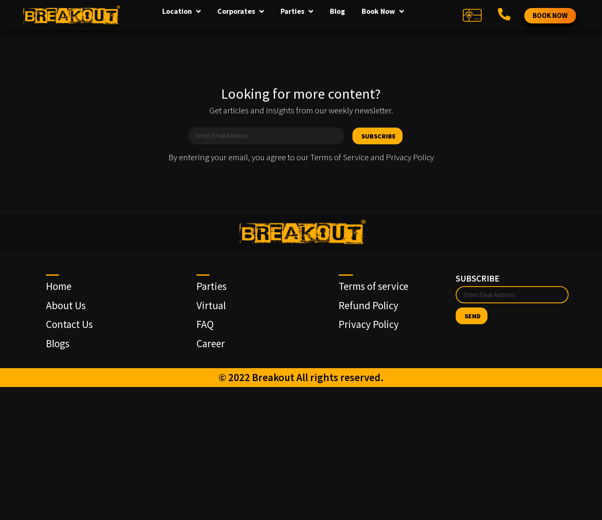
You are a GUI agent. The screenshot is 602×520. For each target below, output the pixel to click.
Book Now (383, 11)
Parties (297, 11)
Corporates (240, 11)
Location (181, 11)
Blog (337, 11)
